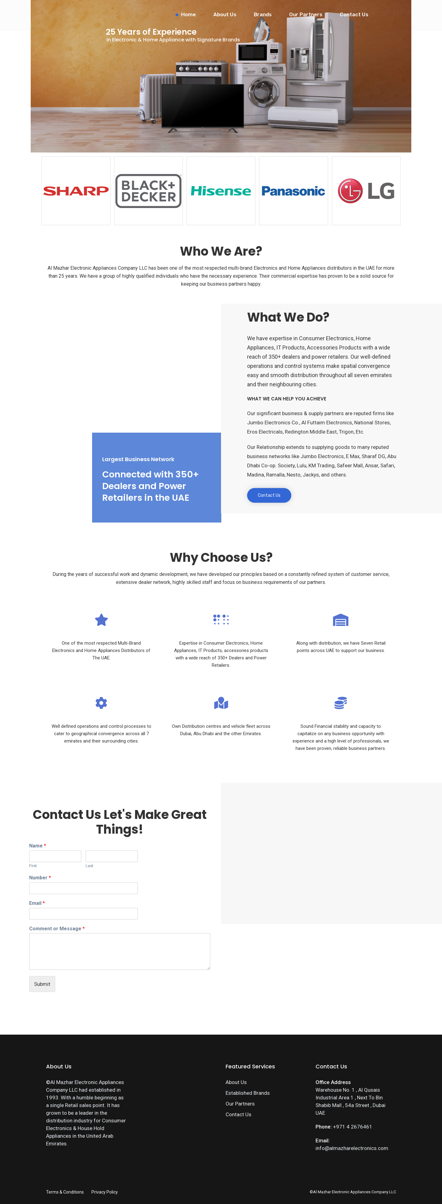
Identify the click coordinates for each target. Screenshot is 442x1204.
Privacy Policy (104, 1192)
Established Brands (248, 1093)
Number (40, 878)
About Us (224, 14)
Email (37, 903)
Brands (263, 14)
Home (188, 14)
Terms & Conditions (65, 1192)
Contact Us (354, 14)
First (33, 865)
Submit (42, 984)
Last (89, 865)
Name (37, 846)
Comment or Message (57, 929)
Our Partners (305, 14)
